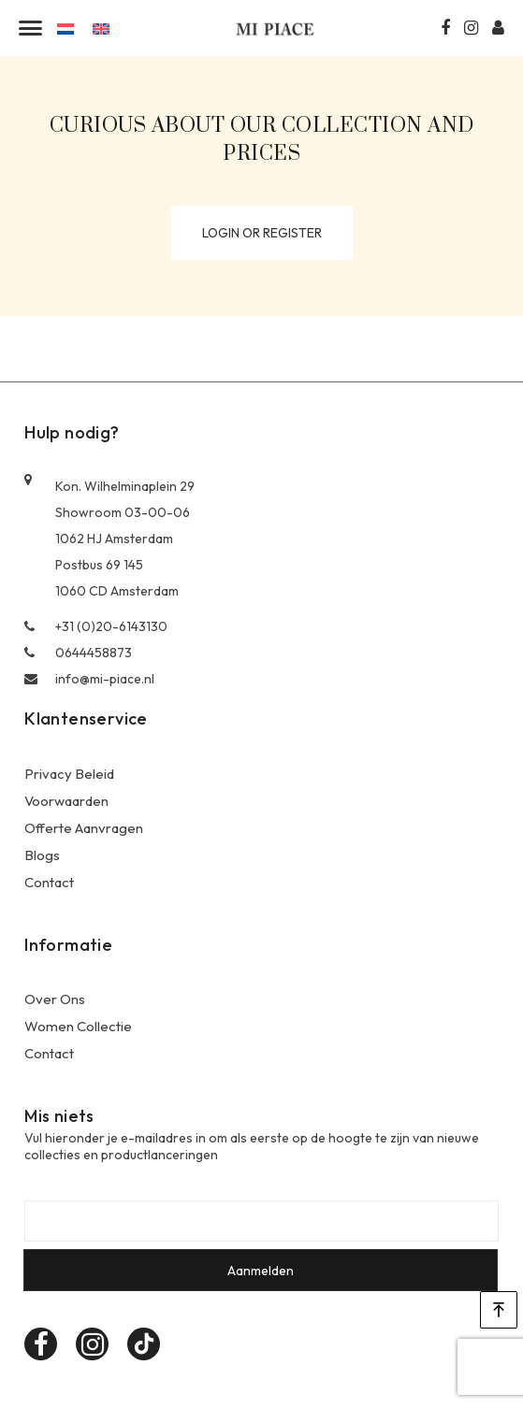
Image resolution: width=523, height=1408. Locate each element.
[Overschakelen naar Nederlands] (65, 27)
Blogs (42, 855)
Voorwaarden (66, 801)
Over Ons (54, 999)
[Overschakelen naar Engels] (101, 27)
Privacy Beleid (69, 774)
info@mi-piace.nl (89, 678)
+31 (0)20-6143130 (95, 626)
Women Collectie (78, 1026)
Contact (49, 882)
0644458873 (78, 652)
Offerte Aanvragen (83, 828)
